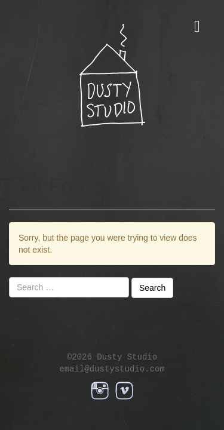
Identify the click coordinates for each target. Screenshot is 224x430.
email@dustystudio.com (111, 368)
